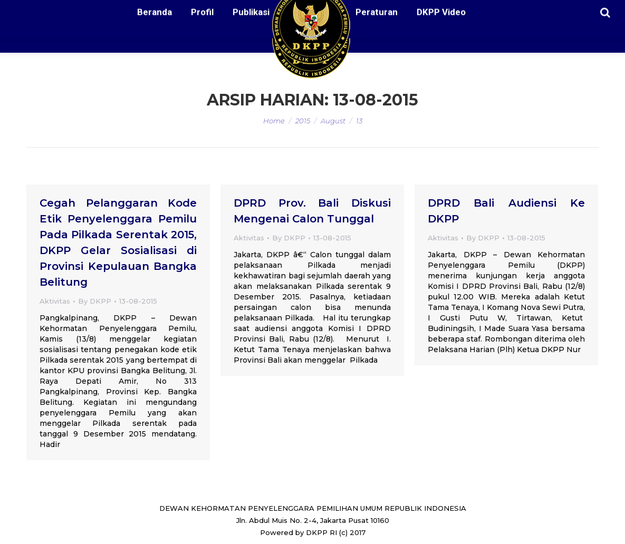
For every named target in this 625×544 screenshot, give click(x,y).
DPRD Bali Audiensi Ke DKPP (506, 211)
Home (274, 120)
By (94, 301)
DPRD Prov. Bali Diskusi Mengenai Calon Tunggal (312, 211)
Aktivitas (55, 301)
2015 (302, 120)
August (333, 120)
